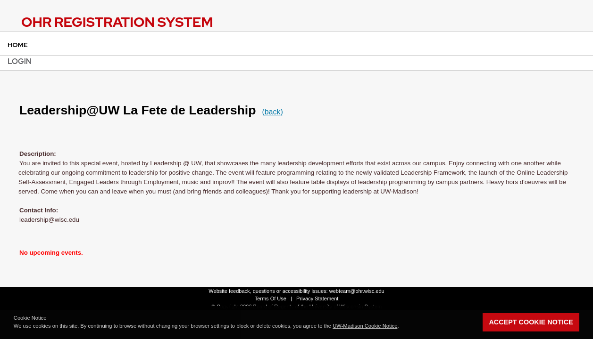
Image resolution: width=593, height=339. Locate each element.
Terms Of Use (270, 298)
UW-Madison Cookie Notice (365, 326)
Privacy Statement (317, 298)
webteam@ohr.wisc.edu (356, 291)
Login (20, 61)
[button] (401, 327)
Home (18, 44)
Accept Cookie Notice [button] (531, 322)
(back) (272, 112)
